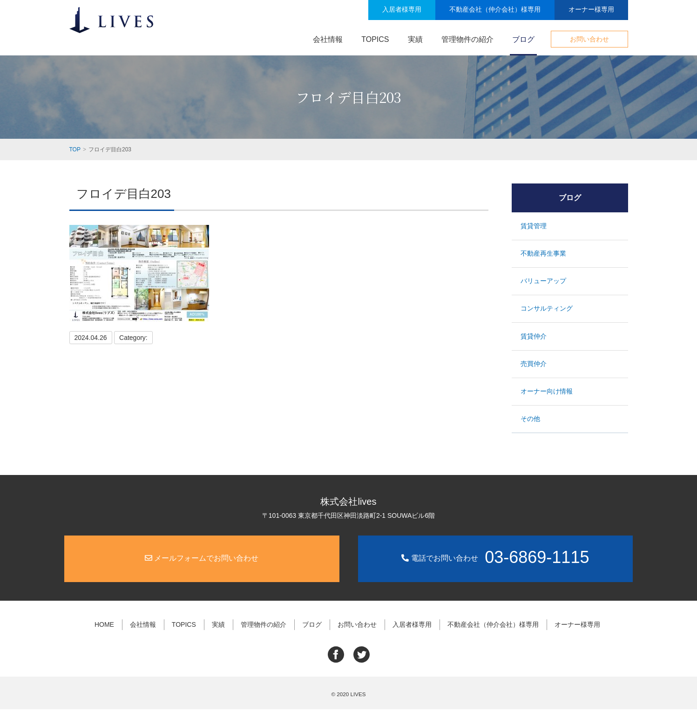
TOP (75, 149)
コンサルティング (547, 310)
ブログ (523, 39)
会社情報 (328, 39)
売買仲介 (534, 366)
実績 (415, 39)
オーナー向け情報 (547, 395)
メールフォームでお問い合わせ (201, 562)
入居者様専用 (401, 9)
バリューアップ (544, 281)
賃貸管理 (534, 225)
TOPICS (375, 39)
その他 (531, 423)
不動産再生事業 (544, 254)
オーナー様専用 (591, 9)
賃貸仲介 (534, 338)
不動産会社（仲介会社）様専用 (495, 9)
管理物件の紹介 (467, 39)
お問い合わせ (589, 39)
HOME (107, 628)
